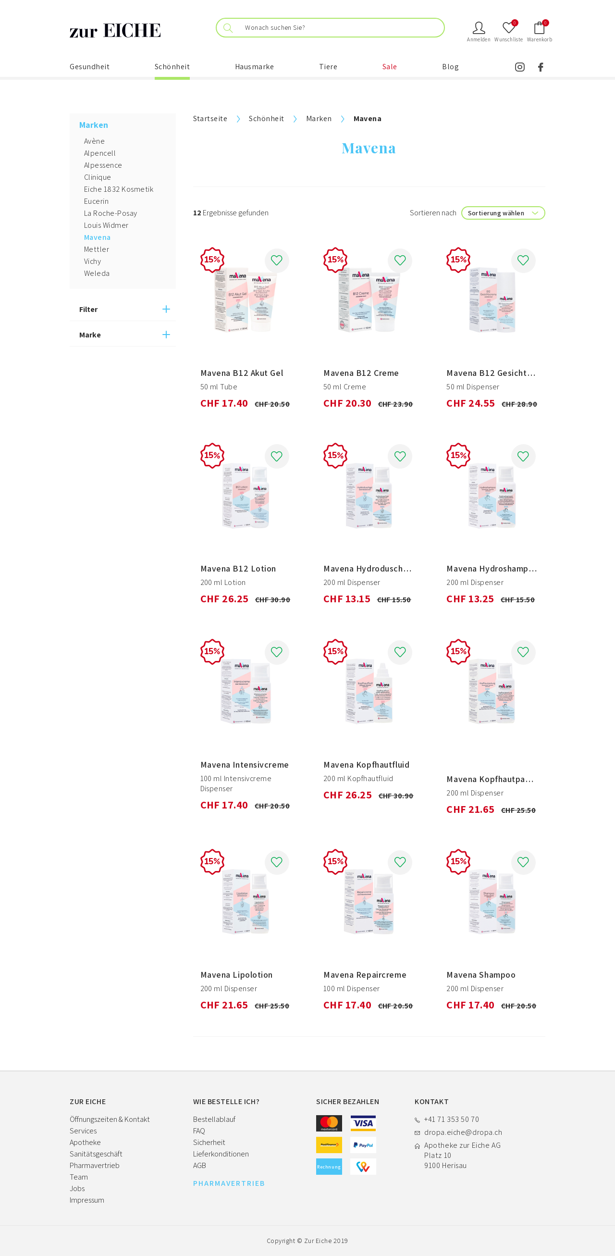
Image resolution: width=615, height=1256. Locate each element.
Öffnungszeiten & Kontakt (110, 1119)
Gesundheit (90, 67)
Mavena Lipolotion (236, 974)
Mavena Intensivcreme (244, 764)
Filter (88, 309)
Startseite (210, 118)
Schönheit (172, 67)
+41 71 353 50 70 (451, 1119)
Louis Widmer (106, 225)
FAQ (199, 1131)
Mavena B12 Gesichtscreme (500, 372)
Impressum (87, 1200)
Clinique (97, 177)
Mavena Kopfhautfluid (366, 764)
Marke (90, 335)
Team (79, 1177)
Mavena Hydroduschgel (369, 568)
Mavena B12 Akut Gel (241, 372)
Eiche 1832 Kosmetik (118, 189)
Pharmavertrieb (95, 1165)
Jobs (77, 1188)
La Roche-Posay (110, 213)
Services (83, 1131)
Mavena (97, 237)
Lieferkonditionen (221, 1154)
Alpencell (100, 153)
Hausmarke (254, 67)
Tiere (328, 67)
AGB (199, 1165)
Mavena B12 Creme (361, 372)
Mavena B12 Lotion (238, 568)
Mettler (96, 249)
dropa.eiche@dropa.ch (463, 1132)
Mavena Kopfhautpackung (497, 778)
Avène (94, 141)
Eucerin (96, 201)
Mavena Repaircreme (364, 974)
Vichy (92, 261)
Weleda (97, 273)
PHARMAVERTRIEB (229, 1183)
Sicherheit (209, 1142)
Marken (319, 118)
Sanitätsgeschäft (96, 1154)
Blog (450, 67)
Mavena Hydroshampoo (492, 568)
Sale (389, 67)
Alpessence (103, 165)
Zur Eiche (318, 1240)
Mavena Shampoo (481, 974)
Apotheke (85, 1142)
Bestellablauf (214, 1119)
